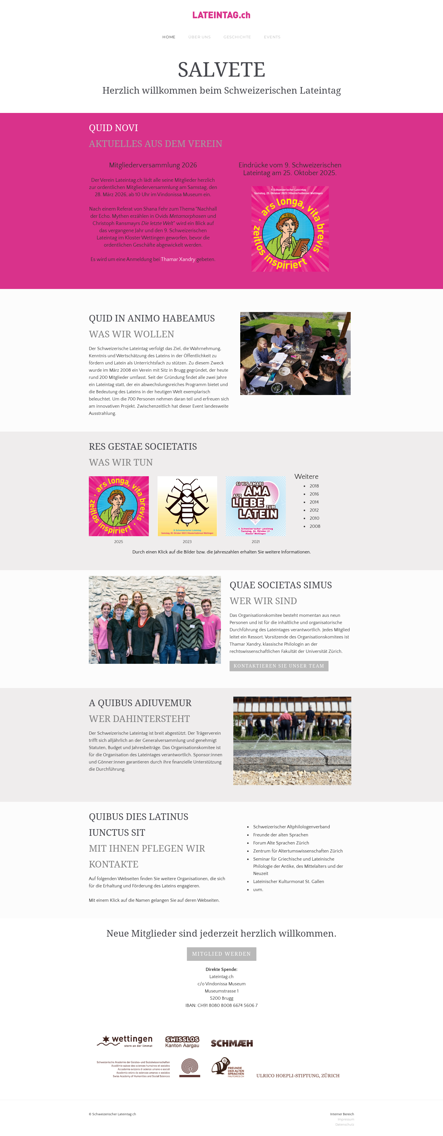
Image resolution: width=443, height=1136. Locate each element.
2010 (314, 518)
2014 (314, 502)
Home (169, 37)
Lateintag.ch (128, 180)
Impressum (346, 1119)
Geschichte (237, 37)
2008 (315, 526)
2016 (314, 494)
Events (272, 37)
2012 (314, 510)
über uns (199, 37)
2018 (314, 486)
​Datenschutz (344, 1124)
